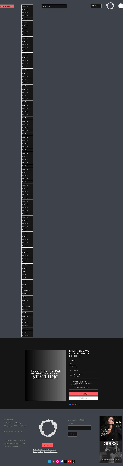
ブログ (24, 297)
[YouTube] (69, 461)
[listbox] (96, 6)
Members (25, 326)
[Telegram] (49, 461)
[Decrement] (70, 366)
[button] (96, 6)
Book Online (25, 310)
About (24, 275)
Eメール (70, 423)
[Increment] (75, 366)
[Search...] (54, 6)
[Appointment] (47, 445)
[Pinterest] (53, 461)
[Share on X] (79, 405)
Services (24, 271)
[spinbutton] (72, 366)
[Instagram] (57, 461)
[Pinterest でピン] (73, 405)
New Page (25, 6)
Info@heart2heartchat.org (12, 423)
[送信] (72, 434)
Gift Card (24, 332)
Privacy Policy (38, 452)
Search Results (26, 329)
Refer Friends (26, 306)
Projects (24, 22)
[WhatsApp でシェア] (76, 405)
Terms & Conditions (50, 452)
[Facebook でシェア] (70, 405)
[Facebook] (61, 461)
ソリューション (27, 290)
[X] (65, 461)
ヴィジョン (25, 294)
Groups (24, 319)
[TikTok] (73, 461)
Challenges (25, 335)
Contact (24, 28)
